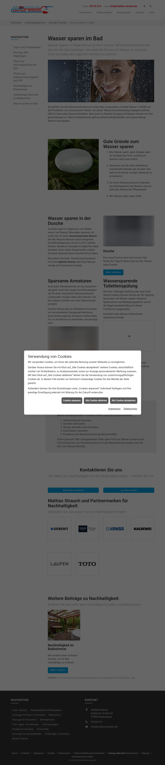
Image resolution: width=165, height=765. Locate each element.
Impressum (114, 408)
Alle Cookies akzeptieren (123, 400)
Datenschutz (130, 408)
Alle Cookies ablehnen (96, 400)
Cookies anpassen (72, 400)
